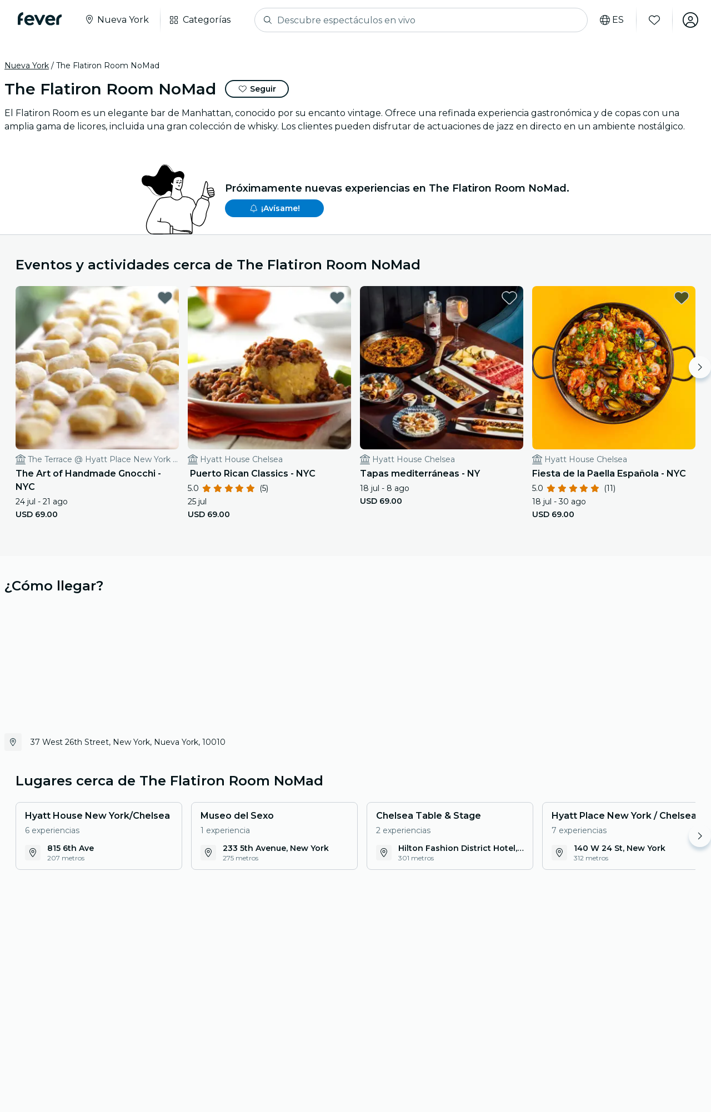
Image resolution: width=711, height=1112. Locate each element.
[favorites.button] (165, 297)
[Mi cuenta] (690, 20)
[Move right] (700, 367)
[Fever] (40, 19)
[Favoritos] (654, 20)
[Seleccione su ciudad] (116, 20)
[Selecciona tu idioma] (611, 20)
